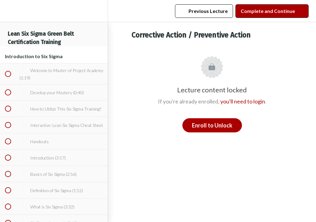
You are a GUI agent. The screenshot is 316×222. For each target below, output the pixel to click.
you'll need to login (242, 101)
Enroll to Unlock (212, 125)
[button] (7, 11)
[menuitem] (100, 11)
